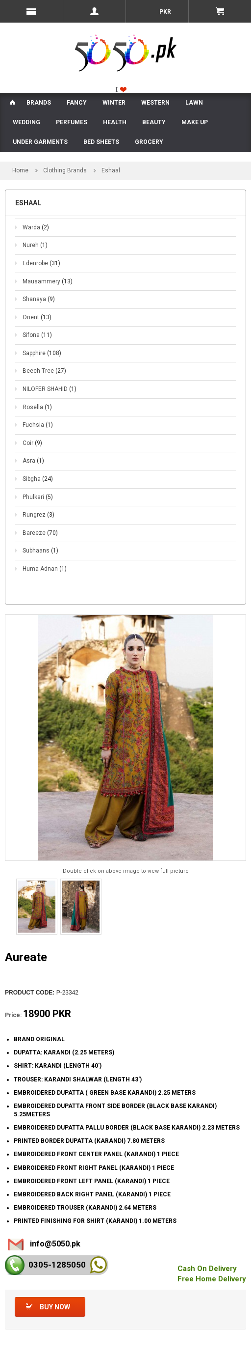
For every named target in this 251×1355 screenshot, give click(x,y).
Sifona (37, 335)
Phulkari (38, 497)
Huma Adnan (45, 568)
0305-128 (57, 1265)
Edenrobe (41, 263)
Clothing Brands (65, 170)
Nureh (35, 245)
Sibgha (38, 478)
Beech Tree (44, 370)
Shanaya (39, 299)
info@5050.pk (55, 1243)
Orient (37, 317)
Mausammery (48, 281)
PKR (164, 11)
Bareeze (40, 532)
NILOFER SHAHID (49, 389)
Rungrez (38, 514)
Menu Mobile (31, 11)
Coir (32, 443)
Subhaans (40, 550)
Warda (36, 227)
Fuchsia (38, 424)
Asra (33, 460)
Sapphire (42, 353)
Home (20, 170)
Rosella (37, 407)
